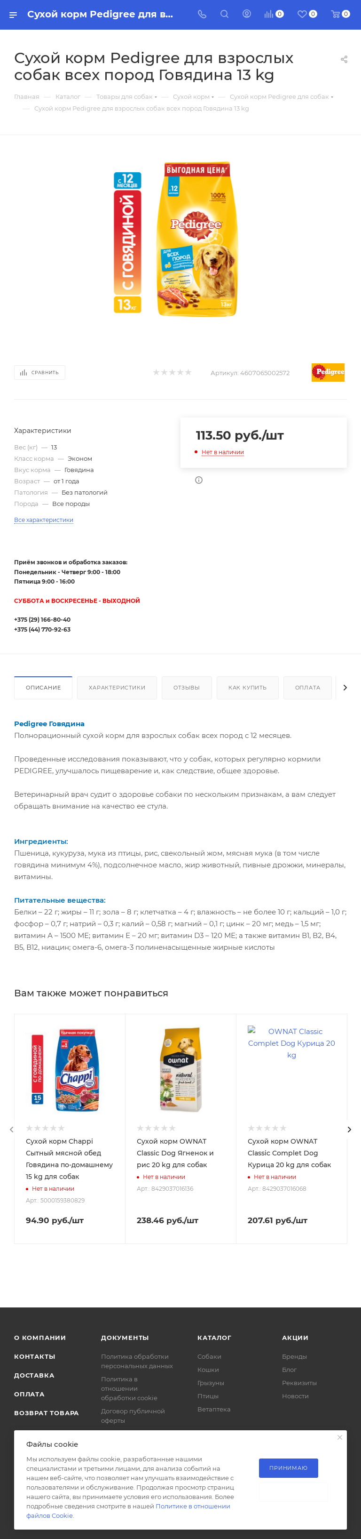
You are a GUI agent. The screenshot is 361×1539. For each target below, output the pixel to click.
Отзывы (186, 687)
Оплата (308, 687)
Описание (43, 687)
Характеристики (117, 687)
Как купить (247, 687)
